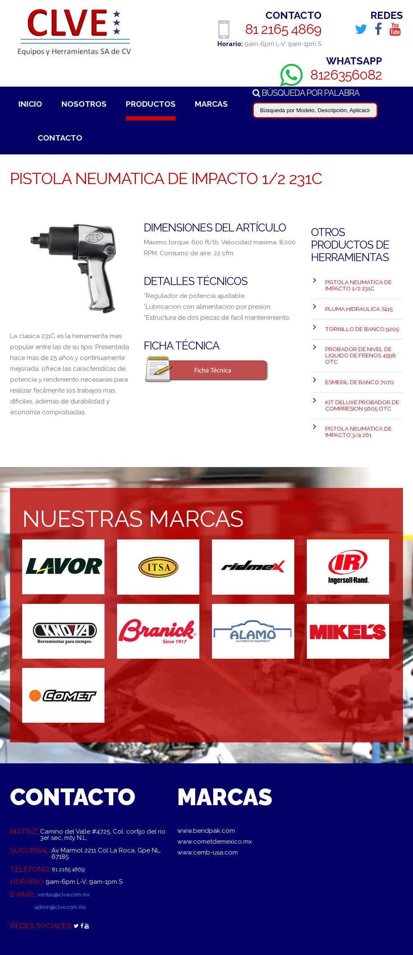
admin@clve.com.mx (65, 879)
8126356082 (349, 74)
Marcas (211, 103)
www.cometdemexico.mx (214, 814)
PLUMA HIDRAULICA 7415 (356, 302)
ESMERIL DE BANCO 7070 (357, 362)
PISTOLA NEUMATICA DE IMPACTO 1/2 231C (355, 283)
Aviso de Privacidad (144, 944)
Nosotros (84, 103)
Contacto (60, 137)
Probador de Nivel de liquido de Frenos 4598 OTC (358, 340)
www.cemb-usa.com (207, 825)
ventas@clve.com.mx (69, 867)
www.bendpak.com (206, 803)
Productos (151, 103)
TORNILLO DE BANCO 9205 (359, 318)
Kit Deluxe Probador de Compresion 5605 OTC (359, 381)
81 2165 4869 (286, 29)
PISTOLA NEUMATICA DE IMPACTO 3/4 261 (355, 404)
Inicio (30, 103)
